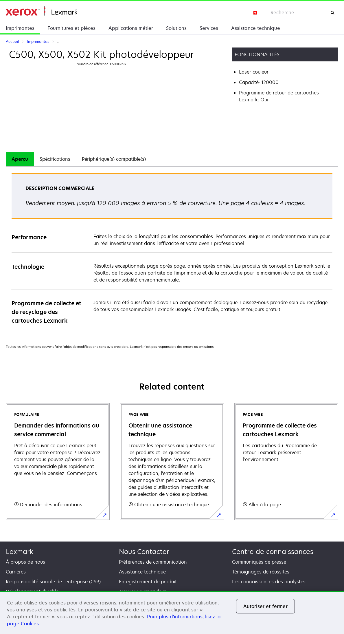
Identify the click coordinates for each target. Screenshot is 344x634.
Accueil (41, 11)
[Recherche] (332, 12)
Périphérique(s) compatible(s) (114, 159)
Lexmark (19, 551)
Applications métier (130, 28)
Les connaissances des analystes (269, 581)
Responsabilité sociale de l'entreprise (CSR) (53, 581)
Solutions (176, 28)
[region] (172, 612)
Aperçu (20, 159)
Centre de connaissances (272, 551)
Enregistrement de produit (148, 581)
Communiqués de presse (259, 562)
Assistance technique (255, 28)
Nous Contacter (144, 551)
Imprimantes (20, 28)
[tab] (20, 159)
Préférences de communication (153, 562)
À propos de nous (25, 562)
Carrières (16, 572)
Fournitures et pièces (71, 28)
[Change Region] (255, 12)
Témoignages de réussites (260, 572)
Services (209, 28)
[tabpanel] (172, 252)
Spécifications (55, 159)
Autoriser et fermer (265, 606)
